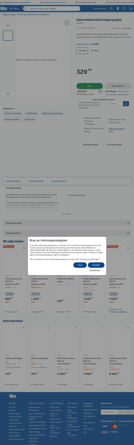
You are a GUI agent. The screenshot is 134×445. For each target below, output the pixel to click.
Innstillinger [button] (95, 270)
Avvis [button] (80, 265)
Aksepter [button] (96, 265)
